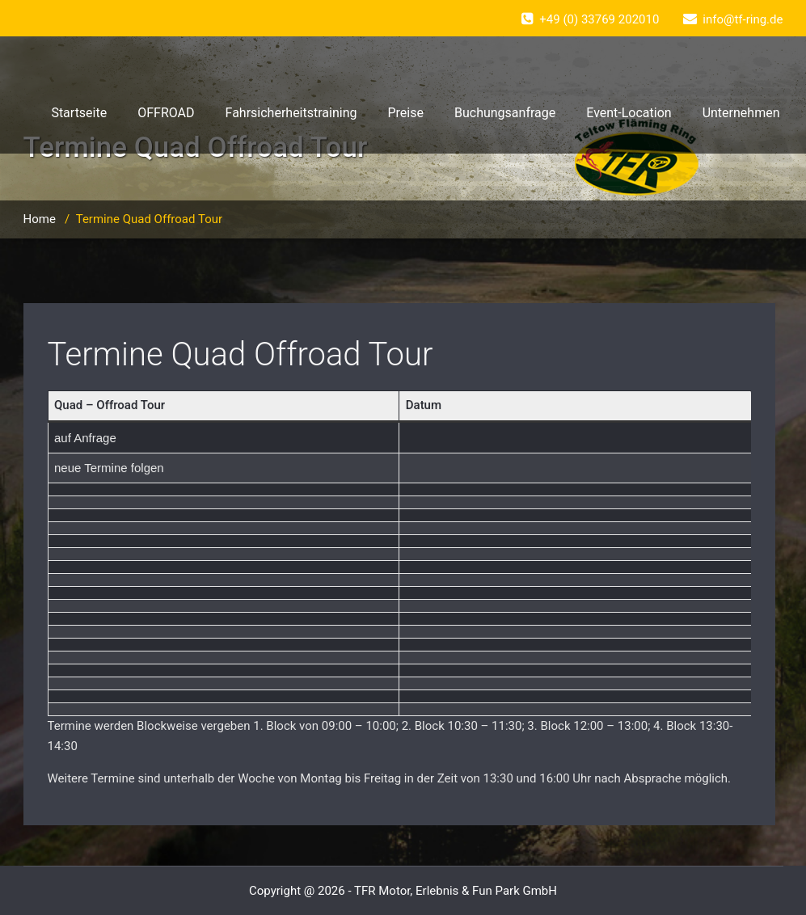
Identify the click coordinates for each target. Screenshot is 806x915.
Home (39, 219)
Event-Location (628, 112)
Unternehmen (741, 112)
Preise (405, 112)
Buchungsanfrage (504, 112)
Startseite (79, 112)
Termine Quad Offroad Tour (240, 354)
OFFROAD (165, 112)
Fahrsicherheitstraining (291, 112)
